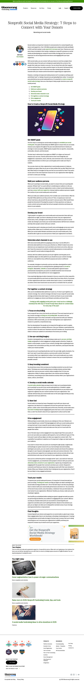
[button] (66, 8)
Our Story (70, 643)
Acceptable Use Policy (10, 679)
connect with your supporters (41, 190)
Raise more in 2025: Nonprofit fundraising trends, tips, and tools (36, 600)
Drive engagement (36, 98)
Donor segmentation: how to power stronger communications (35, 577)
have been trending (33, 409)
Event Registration (47, 648)
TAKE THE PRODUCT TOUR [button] (12, 668)
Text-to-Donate (46, 650)
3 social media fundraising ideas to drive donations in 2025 (34, 622)
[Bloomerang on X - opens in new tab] (76, 675)
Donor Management (48, 657)
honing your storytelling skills (49, 315)
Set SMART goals (35, 87)
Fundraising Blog (60, 644)
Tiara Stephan (19, 56)
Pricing (70, 645)
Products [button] (25, 8)
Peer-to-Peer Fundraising (49, 652)
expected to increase (52, 49)
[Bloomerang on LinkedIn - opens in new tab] (74, 675)
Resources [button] (33, 8)
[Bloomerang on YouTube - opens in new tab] (78, 675)
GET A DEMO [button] (12, 662)
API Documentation (60, 650)
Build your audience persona (39, 89)
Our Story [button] (41, 8)
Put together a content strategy (40, 96)
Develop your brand (36, 91)
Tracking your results (42, 482)
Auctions (45, 655)
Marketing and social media (42, 32)
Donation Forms (47, 646)
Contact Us (71, 648)
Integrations (46, 662)
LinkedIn (43, 268)
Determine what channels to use (40, 93)
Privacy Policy (20, 679)
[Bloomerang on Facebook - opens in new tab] (71, 675)
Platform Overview (47, 644)
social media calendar (35, 385)
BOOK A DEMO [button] (77, 8)
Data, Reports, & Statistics (47, 660)
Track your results (36, 100)
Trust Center (59, 648)
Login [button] (60, 8)
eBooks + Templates (60, 646)
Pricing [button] (49, 8)
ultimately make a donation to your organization (41, 463)
